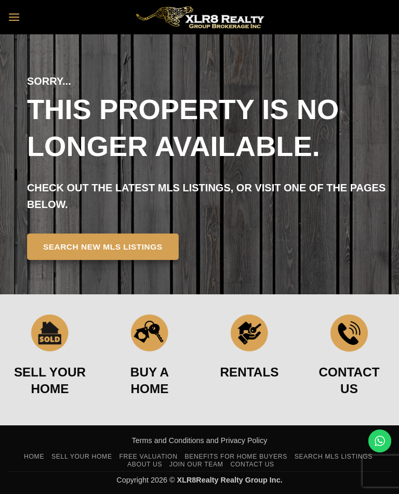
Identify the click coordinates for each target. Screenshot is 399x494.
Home (34, 456)
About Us (144, 464)
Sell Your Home (81, 456)
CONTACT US (349, 380)
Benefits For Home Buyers (235, 456)
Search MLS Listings (334, 456)
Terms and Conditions (169, 440)
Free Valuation (148, 456)
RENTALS (249, 372)
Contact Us (252, 464)
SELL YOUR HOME (50, 380)
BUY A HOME (149, 380)
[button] (14, 17)
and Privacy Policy (237, 440)
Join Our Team (196, 464)
